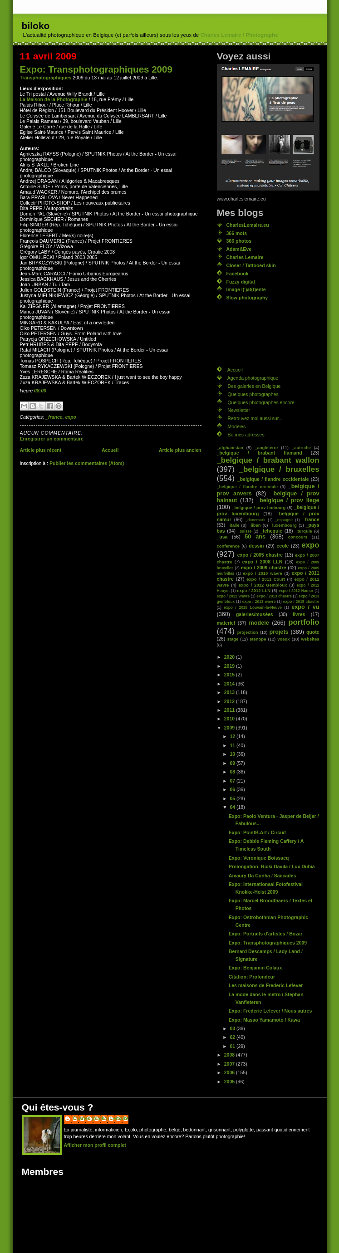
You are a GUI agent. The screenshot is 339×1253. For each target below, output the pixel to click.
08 (233, 771)
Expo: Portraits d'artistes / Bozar (266, 933)
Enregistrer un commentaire (52, 438)
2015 (230, 674)
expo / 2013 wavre (259, 601)
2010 (230, 718)
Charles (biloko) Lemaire (101, 1118)
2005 (230, 1081)
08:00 (40, 390)
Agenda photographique (252, 378)
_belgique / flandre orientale (247, 486)
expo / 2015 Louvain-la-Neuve (252, 607)
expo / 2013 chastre (274, 596)
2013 (230, 692)
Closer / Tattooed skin (251, 265)
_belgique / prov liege (287, 500)
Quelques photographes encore (260, 402)
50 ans (255, 537)
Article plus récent (41, 450)
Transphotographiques (46, 77)
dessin (256, 545)
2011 (230, 710)
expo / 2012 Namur (296, 590)
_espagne (284, 520)
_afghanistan (230, 447)
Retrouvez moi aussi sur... (254, 418)
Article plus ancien (180, 450)
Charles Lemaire (245, 257)
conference (228, 545)
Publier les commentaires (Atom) (86, 463)
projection (247, 632)
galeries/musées (254, 614)
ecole (282, 545)
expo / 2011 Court (265, 579)
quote (312, 632)
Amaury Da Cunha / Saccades (262, 875)
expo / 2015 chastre (301, 601)
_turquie (303, 531)
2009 (230, 727)
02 (233, 1037)
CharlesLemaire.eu (247, 225)
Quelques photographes (252, 394)
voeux (283, 638)
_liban (254, 525)
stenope (258, 638)
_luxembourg (283, 525)
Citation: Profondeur (252, 976)
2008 (230, 1054)
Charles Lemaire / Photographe (239, 35)
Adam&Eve (239, 249)
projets (279, 632)
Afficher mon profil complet (95, 1145)
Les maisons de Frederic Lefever (266, 985)
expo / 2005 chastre (260, 555)
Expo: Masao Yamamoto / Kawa (264, 1020)
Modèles (236, 426)
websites (310, 638)
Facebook (237, 273)
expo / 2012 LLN (253, 590)
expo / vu (305, 607)
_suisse (245, 531)
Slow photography (247, 297)
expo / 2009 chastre (263, 567)
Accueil (110, 450)
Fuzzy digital (240, 281)
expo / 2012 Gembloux (263, 584)
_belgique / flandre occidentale (273, 479)
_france (53, 417)
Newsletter (238, 410)
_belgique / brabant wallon (268, 460)
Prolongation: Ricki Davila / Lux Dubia (272, 866)
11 (233, 745)
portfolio (303, 622)
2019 (230, 666)
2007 (230, 1064)
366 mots (236, 233)
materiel (226, 623)
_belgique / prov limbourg (258, 507)
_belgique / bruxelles (279, 469)
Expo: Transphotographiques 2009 (96, 69)
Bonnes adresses (245, 434)
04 (233, 807)
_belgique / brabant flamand (259, 452)
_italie (233, 525)
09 (233, 763)
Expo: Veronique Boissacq (259, 858)
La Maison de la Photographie (54, 99)
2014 (230, 683)
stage (233, 638)
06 (233, 789)
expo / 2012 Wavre (233, 596)
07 (233, 780)
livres (299, 614)
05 (233, 798)
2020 (230, 657)
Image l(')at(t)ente (246, 289)
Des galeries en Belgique (253, 386)
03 (233, 1028)
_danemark (255, 520)
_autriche (301, 447)
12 (233, 736)
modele (259, 623)
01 (233, 1046)
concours (298, 536)
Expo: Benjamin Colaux (255, 967)
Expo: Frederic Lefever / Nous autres (270, 1010)
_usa (222, 536)
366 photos (239, 241)
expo (70, 417)
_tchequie (271, 531)
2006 (230, 1072)
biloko (36, 25)
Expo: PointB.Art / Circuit (257, 832)
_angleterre (266, 447)
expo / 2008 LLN (262, 561)
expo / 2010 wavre (262, 573)
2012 (230, 701)
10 (233, 754)
